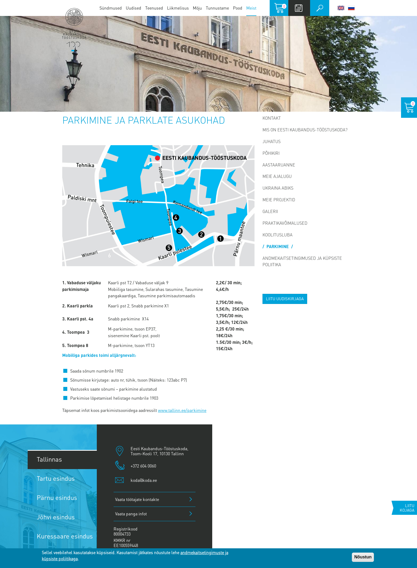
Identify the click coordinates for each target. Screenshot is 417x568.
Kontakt (271, 118)
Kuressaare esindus (65, 536)
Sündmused (110, 8)
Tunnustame (217, 8)
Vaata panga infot (131, 513)
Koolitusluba (277, 234)
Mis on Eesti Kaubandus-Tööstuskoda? (305, 129)
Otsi (319, 8)
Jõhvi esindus (56, 517)
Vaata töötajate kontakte (137, 499)
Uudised (133, 8)
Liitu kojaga (407, 508)
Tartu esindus (56, 478)
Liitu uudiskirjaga (285, 298)
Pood (237, 8)
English (340, 8)
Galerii (270, 211)
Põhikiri (271, 153)
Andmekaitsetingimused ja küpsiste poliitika (302, 261)
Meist (251, 8)
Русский (351, 8)
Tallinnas (49, 459)
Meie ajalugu (277, 176)
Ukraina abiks (277, 188)
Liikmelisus (178, 8)
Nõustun (363, 557)
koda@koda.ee (144, 480)
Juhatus (271, 141)
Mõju (197, 8)
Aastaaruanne (278, 165)
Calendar (298, 8)
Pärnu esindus (57, 497)
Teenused (154, 8)
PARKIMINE (277, 246)
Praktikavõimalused (284, 223)
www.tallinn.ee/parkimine (182, 410)
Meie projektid (278, 199)
